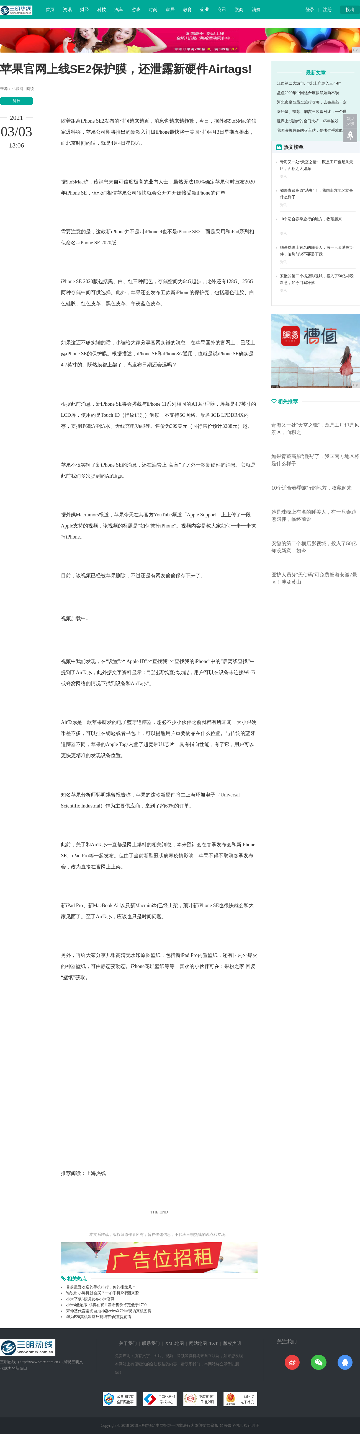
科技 (101, 9)
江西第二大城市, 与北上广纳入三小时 (309, 83)
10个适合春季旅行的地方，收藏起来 (311, 219)
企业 (204, 9)
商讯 (221, 9)
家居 (170, 9)
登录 (309, 9)
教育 (187, 9)
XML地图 (174, 1343)
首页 (50, 9)
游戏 (136, 9)
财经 (84, 9)
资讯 (67, 9)
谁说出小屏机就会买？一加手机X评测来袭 (102, 1293)
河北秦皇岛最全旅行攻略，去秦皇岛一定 (312, 102)
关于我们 (128, 1343)
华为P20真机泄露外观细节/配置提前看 (99, 1317)
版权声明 (232, 1343)
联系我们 (151, 1343)
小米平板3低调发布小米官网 (90, 1299)
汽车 (118, 9)
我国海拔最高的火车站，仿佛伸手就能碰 (312, 130)
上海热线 (96, 1173)
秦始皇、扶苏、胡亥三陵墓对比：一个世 (312, 112)
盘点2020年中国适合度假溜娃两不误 (308, 93)
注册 (327, 9)
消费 (256, 9)
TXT (213, 1343)
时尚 (153, 9)
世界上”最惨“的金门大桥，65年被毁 (307, 121)
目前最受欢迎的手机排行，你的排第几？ (101, 1287)
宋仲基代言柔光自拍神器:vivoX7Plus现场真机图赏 (108, 1311)
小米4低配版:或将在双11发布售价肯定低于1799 (106, 1305)
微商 (239, 9)
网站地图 (198, 1343)
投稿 (350, 9)
